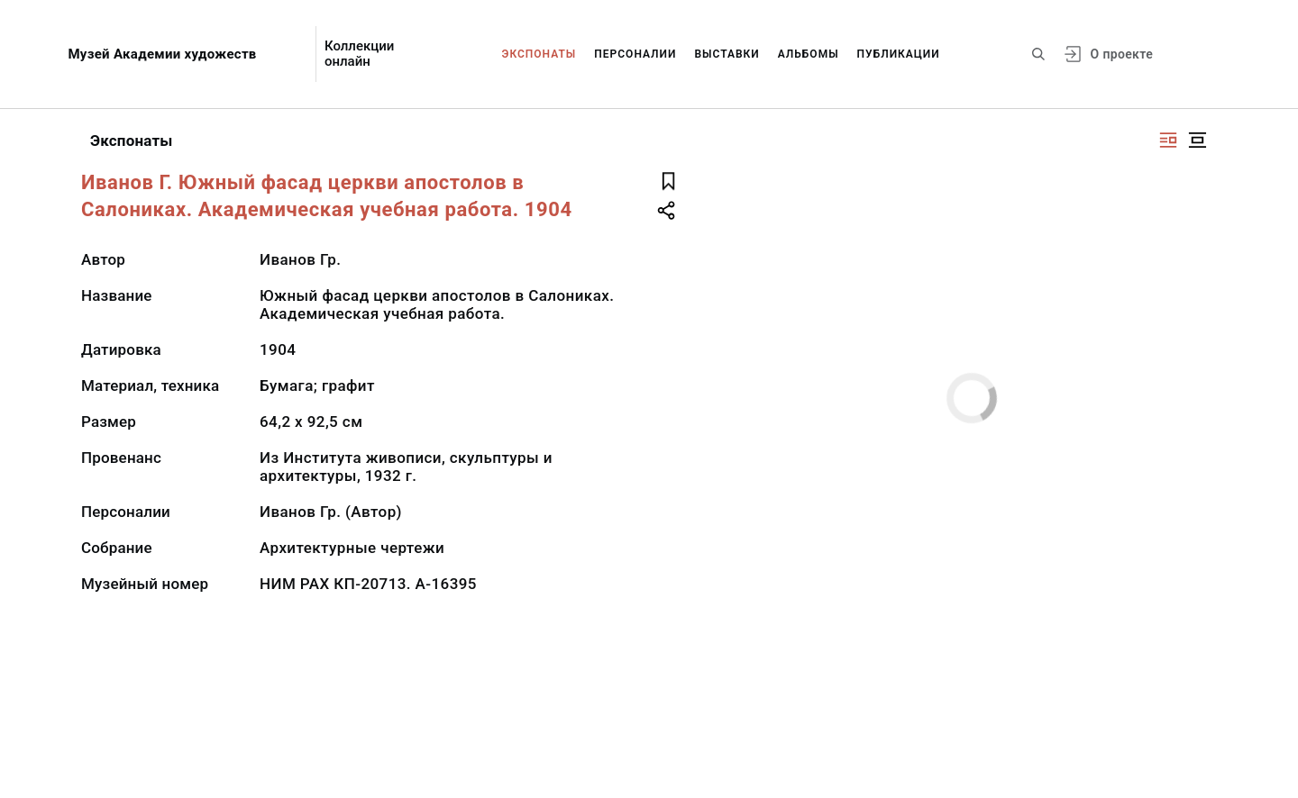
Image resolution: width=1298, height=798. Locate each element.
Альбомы (808, 54)
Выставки (726, 54)
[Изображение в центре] (1197, 140)
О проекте (1122, 54)
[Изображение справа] (1168, 140)
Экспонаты (539, 54)
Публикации (898, 54)
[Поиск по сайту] (1038, 54)
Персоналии (635, 54)
